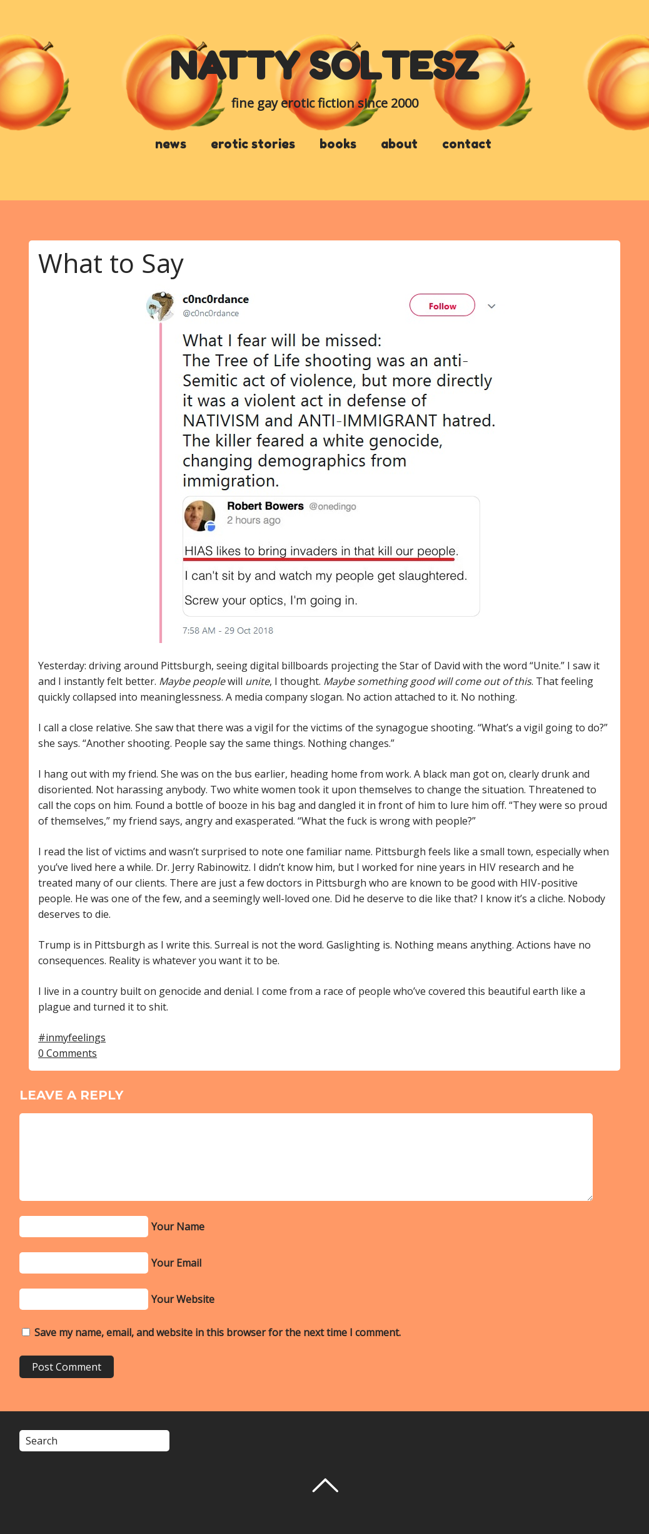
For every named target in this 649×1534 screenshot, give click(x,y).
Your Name (177, 1226)
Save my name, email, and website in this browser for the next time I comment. (217, 1332)
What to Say (111, 263)
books (337, 144)
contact (466, 144)
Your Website (182, 1299)
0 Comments (67, 1053)
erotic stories (253, 144)
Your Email (176, 1263)
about (399, 144)
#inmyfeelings (72, 1037)
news (170, 144)
